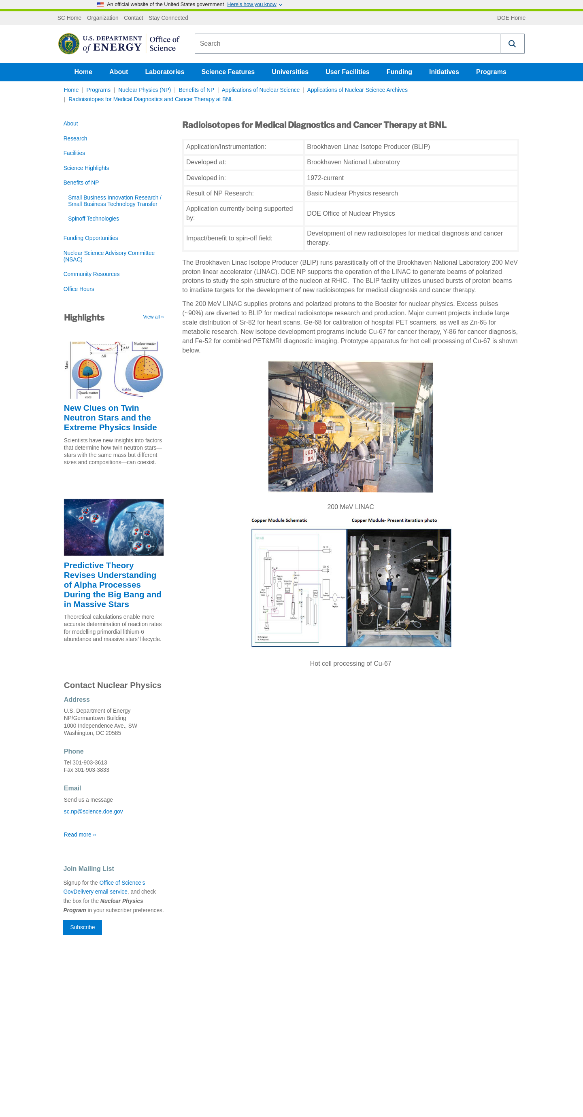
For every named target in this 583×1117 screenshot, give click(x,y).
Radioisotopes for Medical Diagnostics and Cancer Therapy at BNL (150, 99)
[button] (512, 44)
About (118, 71)
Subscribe (82, 927)
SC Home (69, 18)
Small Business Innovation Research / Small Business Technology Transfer (115, 201)
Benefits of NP (197, 90)
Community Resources (92, 274)
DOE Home (511, 18)
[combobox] (347, 43)
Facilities (74, 153)
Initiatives (444, 71)
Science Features (228, 71)
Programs (491, 71)
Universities (290, 71)
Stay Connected (168, 18)
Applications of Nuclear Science (261, 90)
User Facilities (348, 71)
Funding (399, 71)
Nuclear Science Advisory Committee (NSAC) (109, 256)
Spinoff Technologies (93, 219)
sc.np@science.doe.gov (93, 812)
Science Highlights (86, 168)
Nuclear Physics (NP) (144, 90)
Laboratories (164, 71)
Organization (103, 18)
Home (83, 71)
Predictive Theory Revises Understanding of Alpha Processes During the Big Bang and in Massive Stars (113, 585)
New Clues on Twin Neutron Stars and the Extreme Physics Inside (110, 417)
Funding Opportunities (91, 238)
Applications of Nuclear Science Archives (357, 90)
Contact (133, 18)
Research (75, 139)
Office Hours (79, 289)
